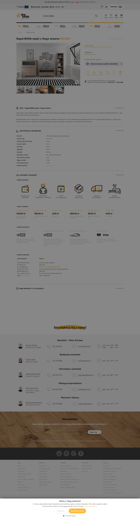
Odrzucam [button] (60, 511)
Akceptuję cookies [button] (77, 511)
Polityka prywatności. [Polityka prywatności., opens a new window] (91, 506)
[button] (70, 516)
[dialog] (70, 259)
